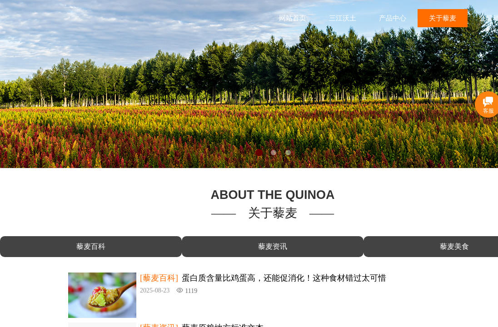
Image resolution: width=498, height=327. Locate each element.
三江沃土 (342, 18)
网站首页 (292, 18)
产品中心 (392, 18)
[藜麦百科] (159, 277)
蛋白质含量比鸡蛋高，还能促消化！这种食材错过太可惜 (284, 277)
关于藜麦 (442, 18)
